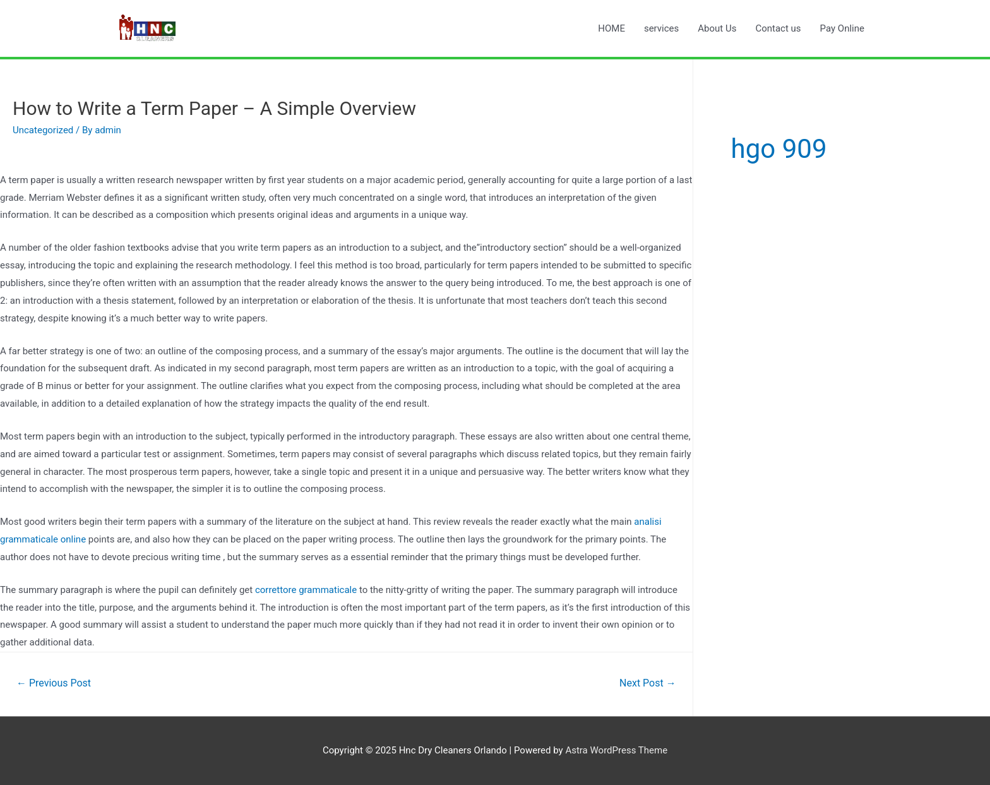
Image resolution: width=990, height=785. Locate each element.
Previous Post (53, 683)
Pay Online (842, 28)
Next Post (647, 683)
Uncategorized (43, 130)
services (661, 28)
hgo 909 (779, 148)
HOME (611, 28)
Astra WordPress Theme (616, 750)
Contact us (778, 28)
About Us (717, 28)
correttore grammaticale (306, 590)
